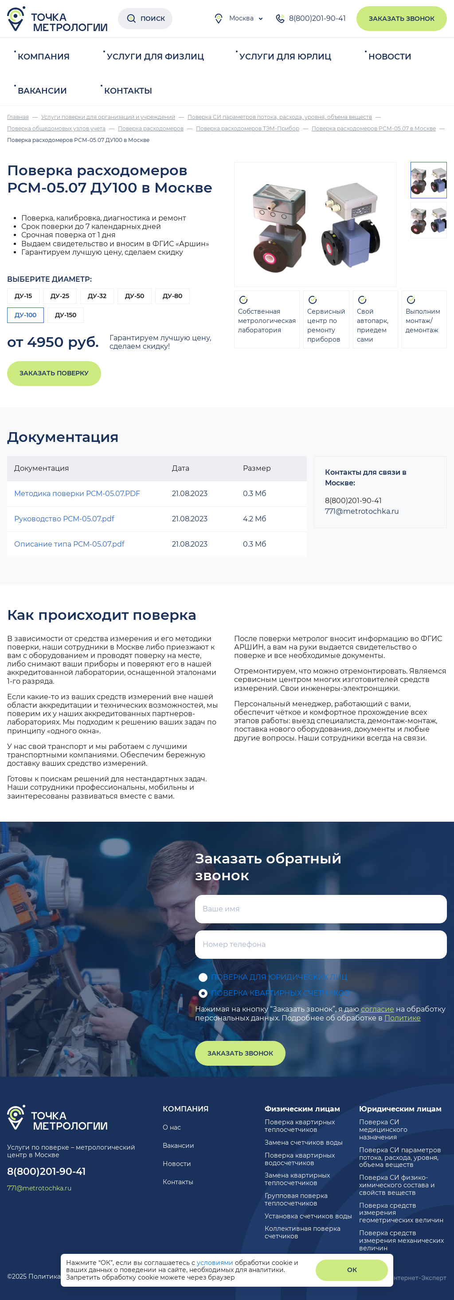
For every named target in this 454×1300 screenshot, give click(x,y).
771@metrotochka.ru (362, 511)
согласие (377, 1009)
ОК (352, 1270)
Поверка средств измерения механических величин (401, 1240)
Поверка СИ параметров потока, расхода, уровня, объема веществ (400, 1157)
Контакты (128, 91)
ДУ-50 (134, 296)
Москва (233, 18)
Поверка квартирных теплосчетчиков (300, 1126)
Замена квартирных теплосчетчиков (297, 1179)
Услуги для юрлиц (285, 57)
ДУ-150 (65, 315)
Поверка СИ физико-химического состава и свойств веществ (397, 1185)
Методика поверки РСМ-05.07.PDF (77, 493)
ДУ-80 (172, 296)
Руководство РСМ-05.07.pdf (64, 519)
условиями (216, 1263)
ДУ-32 (97, 296)
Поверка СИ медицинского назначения (383, 1129)
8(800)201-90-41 (310, 18)
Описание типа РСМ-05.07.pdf (69, 544)
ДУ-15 (23, 296)
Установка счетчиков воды (308, 1216)
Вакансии (42, 91)
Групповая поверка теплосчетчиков (296, 1199)
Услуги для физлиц (155, 57)
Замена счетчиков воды (304, 1142)
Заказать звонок (401, 19)
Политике (402, 1018)
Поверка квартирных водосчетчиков (300, 1159)
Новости (389, 57)
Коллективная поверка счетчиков (302, 1232)
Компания (44, 57)
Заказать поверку (54, 373)
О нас (172, 1127)
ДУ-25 (60, 296)
